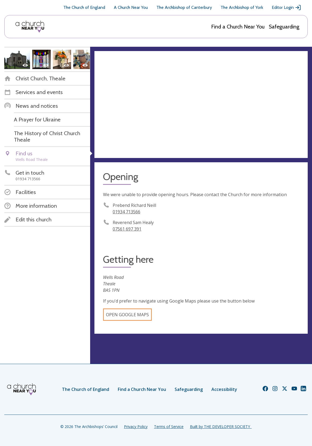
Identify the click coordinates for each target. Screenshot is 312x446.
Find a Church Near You (238, 26)
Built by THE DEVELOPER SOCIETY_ (221, 426)
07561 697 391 (127, 229)
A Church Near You (131, 7)
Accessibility (224, 389)
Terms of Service (168, 426)
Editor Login (286, 7)
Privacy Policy (136, 426)
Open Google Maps (127, 315)
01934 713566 (126, 212)
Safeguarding (284, 26)
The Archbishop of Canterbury (184, 7)
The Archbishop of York (242, 7)
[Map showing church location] (201, 104)
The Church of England (84, 7)
